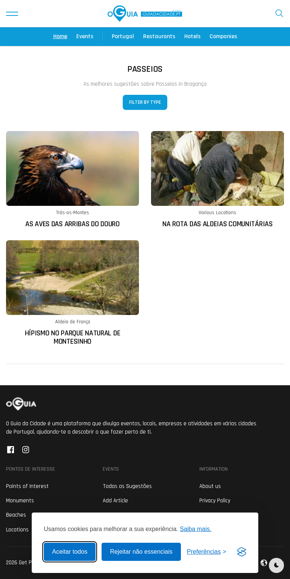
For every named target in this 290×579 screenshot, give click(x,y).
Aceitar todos (69, 551)
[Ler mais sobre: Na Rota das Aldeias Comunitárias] (217, 179)
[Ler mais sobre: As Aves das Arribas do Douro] (72, 179)
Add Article (115, 500)
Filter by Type (145, 102)
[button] (12, 13)
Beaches (16, 515)
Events (84, 36)
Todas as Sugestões (127, 486)
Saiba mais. (195, 529)
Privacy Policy (214, 500)
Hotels (192, 36)
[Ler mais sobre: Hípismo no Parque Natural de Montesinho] (72, 293)
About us (210, 486)
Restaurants (159, 36)
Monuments (20, 500)
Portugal (123, 36)
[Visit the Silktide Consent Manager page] (241, 551)
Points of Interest (27, 486)
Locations (17, 529)
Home (60, 36)
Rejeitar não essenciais (141, 551)
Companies (223, 36)
